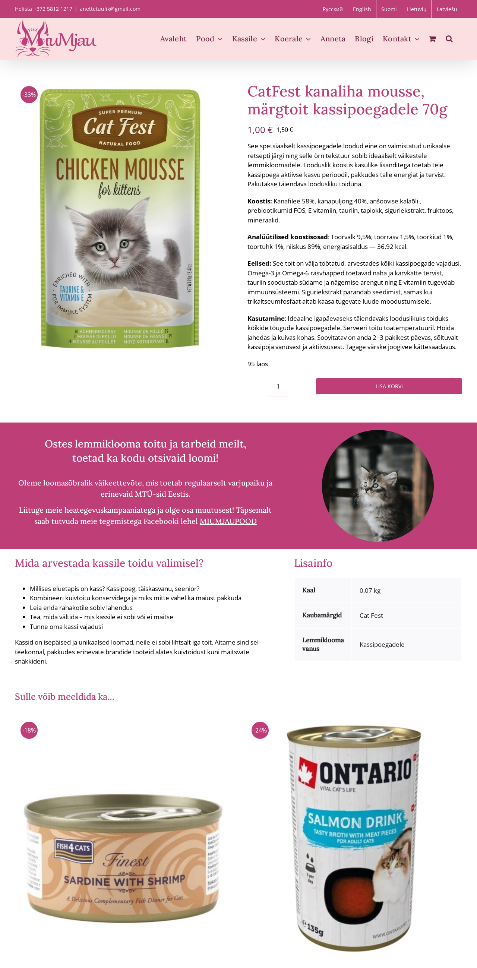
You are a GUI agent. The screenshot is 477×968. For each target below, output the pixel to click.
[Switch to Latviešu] (447, 9)
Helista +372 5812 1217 (43, 8)
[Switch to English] (362, 9)
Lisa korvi (389, 386)
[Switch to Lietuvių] (417, 9)
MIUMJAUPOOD (228, 521)
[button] (449, 38)
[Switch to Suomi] (389, 9)
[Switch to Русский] (333, 9)
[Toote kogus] (278, 386)
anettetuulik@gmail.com (110, 8)
